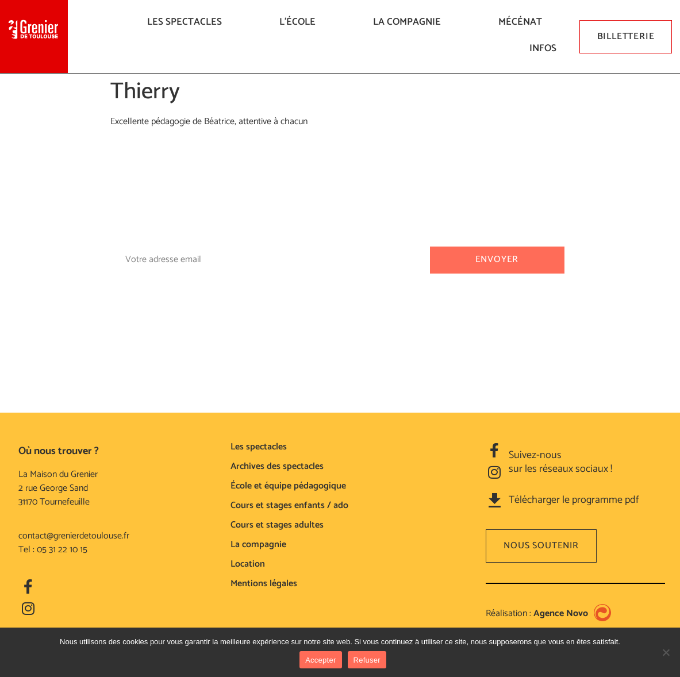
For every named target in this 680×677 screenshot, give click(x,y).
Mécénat (523, 22)
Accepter (320, 660)
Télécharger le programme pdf (574, 500)
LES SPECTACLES (187, 22)
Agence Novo (560, 613)
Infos (545, 48)
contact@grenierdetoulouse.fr (73, 536)
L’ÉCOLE (300, 22)
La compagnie (410, 22)
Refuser (367, 660)
